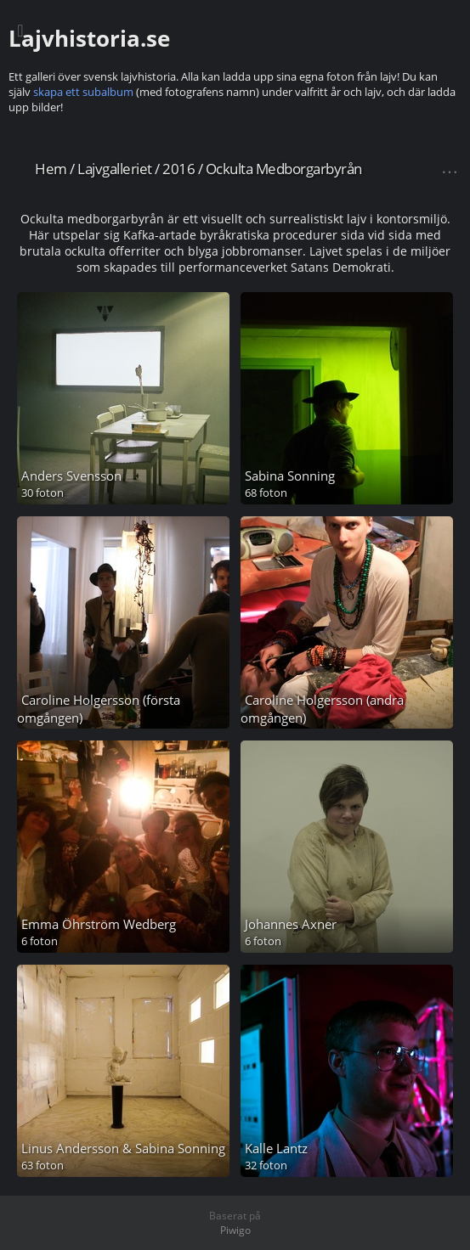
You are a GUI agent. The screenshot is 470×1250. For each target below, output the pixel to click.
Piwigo (235, 1230)
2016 (178, 168)
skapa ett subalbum (83, 91)
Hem (51, 168)
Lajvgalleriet (114, 168)
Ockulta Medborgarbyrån (284, 168)
